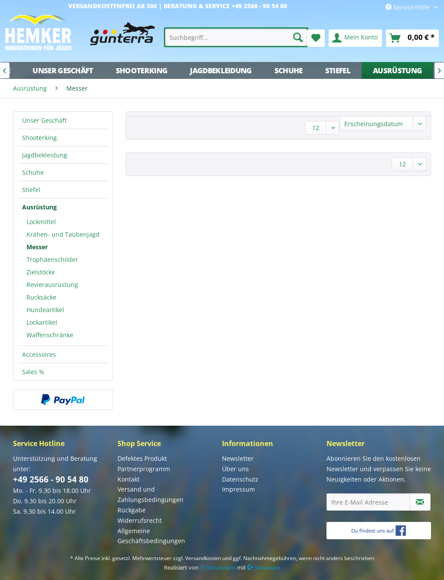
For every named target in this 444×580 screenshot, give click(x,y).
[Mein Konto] (355, 38)
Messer (37, 247)
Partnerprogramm (144, 469)
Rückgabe (132, 510)
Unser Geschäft (44, 120)
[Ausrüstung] (397, 70)
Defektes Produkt (142, 458)
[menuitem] (236, 37)
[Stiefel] (338, 70)
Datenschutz (240, 479)
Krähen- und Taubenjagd (63, 234)
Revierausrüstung (52, 284)
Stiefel (31, 190)
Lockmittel (41, 222)
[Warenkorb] (412, 38)
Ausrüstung (39, 207)
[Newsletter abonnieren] (420, 502)
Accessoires (39, 354)
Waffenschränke (49, 335)
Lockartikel (41, 322)
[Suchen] (298, 37)
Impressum (238, 489)
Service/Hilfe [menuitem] (408, 7)
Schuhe (33, 172)
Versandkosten (203, 558)
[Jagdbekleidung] (221, 70)
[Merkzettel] (316, 38)
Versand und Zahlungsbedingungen (150, 494)
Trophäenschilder (52, 259)
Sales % (33, 372)
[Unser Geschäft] (62, 70)
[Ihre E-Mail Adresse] (368, 502)
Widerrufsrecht (140, 520)
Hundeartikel (45, 310)
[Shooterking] (141, 70)
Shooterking (39, 138)
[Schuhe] (288, 70)
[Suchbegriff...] (236, 37)
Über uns (235, 469)
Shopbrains (218, 567)
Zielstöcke (40, 272)
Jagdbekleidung (44, 155)
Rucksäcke (41, 297)
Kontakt (129, 479)
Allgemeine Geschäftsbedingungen (151, 536)
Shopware (263, 567)
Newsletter (238, 458)
